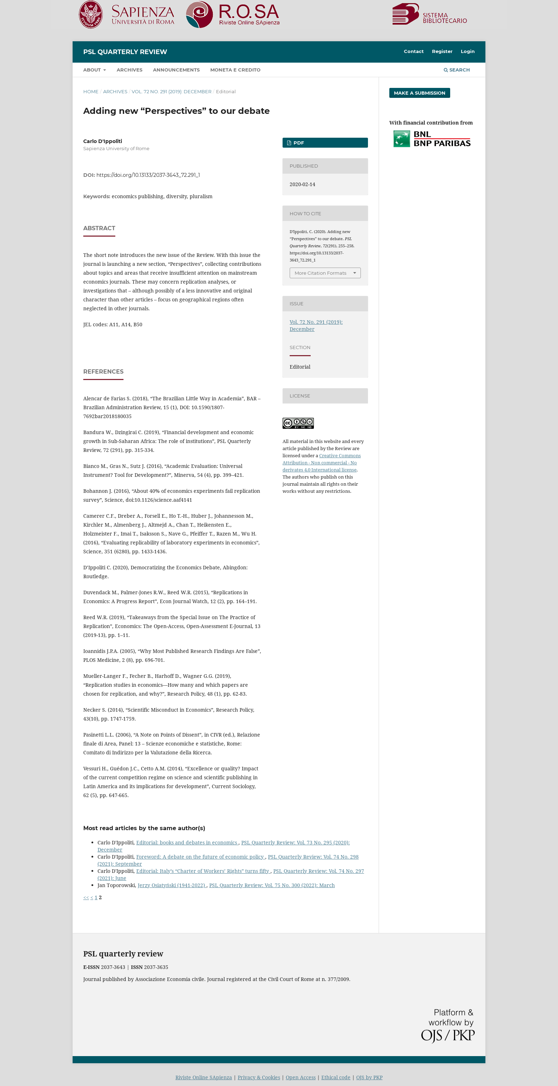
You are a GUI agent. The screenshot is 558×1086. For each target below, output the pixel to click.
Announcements (176, 70)
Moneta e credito (235, 70)
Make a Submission (420, 93)
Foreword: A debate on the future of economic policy (200, 856)
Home (91, 91)
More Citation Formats (320, 273)
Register (442, 51)
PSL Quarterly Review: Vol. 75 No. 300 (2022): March (272, 885)
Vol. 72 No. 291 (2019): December (171, 91)
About (92, 70)
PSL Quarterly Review (125, 52)
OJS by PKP (369, 1077)
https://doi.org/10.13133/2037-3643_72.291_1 (148, 175)
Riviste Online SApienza (203, 1077)
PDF (298, 143)
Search (457, 70)
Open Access (301, 1077)
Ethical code (336, 1077)
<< (86, 897)
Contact (414, 51)
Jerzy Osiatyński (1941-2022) (172, 885)
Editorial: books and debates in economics (187, 842)
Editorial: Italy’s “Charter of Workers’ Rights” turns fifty (203, 871)
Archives (129, 70)
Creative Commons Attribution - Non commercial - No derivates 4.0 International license (322, 462)
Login (468, 51)
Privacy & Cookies (259, 1077)
